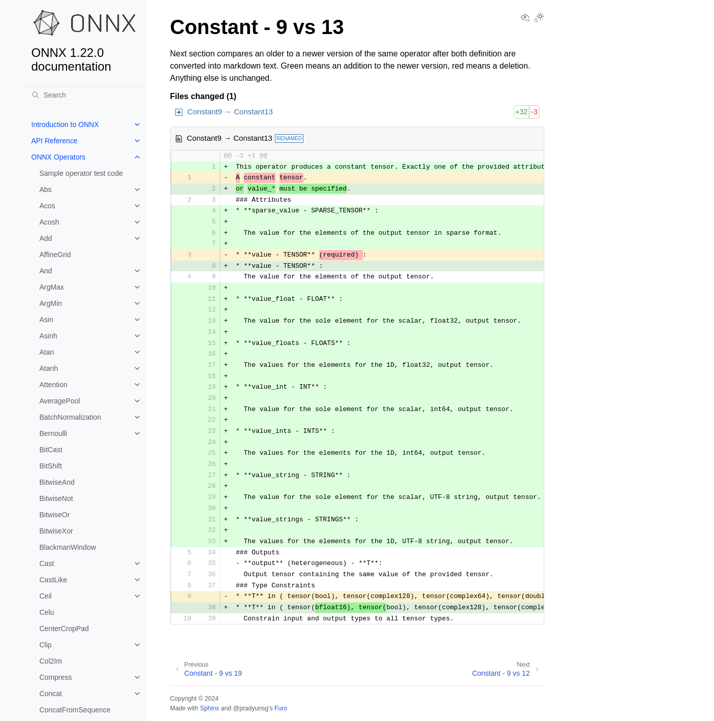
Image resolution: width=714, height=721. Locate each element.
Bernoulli (53, 433)
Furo (280, 708)
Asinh (48, 336)
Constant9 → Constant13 (230, 111)
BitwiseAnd (57, 482)
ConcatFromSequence (75, 710)
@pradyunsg (250, 708)
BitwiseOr (55, 515)
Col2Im (51, 661)
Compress (56, 677)
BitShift (51, 466)
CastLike (53, 580)
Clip (46, 645)
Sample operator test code (81, 173)
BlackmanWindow (68, 547)
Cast (47, 563)
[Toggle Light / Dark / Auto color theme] (539, 18)
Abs (46, 189)
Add (46, 238)
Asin (46, 320)
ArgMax (52, 287)
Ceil (46, 596)
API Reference (55, 141)
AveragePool (60, 401)
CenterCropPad (64, 628)
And (46, 271)
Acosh (49, 222)
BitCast (51, 450)
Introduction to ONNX (65, 124)
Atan (47, 352)
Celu (47, 612)
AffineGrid (55, 254)
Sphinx (209, 708)
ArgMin (51, 303)
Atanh (49, 368)
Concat (51, 693)
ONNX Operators (59, 157)
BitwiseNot (56, 498)
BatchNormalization (70, 417)
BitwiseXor (56, 531)
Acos (47, 206)
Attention (54, 385)
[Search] (84, 95)
